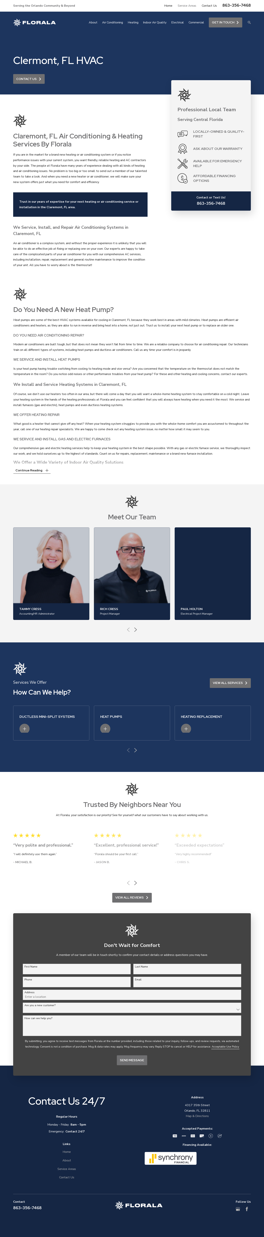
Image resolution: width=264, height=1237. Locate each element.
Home (168, 6)
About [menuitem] (93, 22)
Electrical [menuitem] (177, 22)
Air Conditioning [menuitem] (112, 22)
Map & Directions (197, 1116)
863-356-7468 (236, 5)
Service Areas (187, 6)
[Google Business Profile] (238, 1209)
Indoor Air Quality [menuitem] (154, 22)
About (66, 1160)
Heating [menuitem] (133, 22)
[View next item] (135, 883)
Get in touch (225, 22)
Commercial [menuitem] (196, 22)
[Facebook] (247, 1209)
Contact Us (209, 6)
